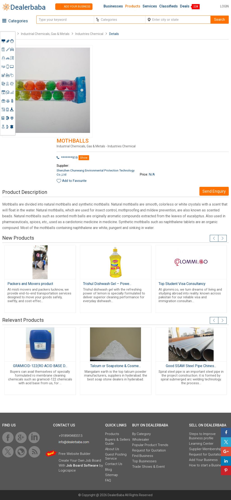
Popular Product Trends (150, 445)
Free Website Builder (74, 454)
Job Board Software (82, 465)
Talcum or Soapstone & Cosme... (115, 366)
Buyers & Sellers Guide (117, 442)
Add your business (72, 6)
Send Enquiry (214, 191)
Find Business (142, 456)
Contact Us (113, 464)
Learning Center (201, 444)
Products (132, 6)
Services (150, 6)
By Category (141, 434)
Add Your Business (203, 460)
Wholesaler (140, 440)
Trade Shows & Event (148, 467)
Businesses (113, 6)
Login (224, 6)
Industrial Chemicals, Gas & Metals (45, 34)
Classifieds (168, 6)
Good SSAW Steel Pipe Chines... (191, 366)
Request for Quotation (149, 450)
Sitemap (111, 475)
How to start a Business (207, 465)
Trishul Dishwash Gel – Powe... (107, 284)
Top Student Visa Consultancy (182, 284)
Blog (108, 470)
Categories (15, 21)
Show (84, 157)
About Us (112, 449)
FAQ (108, 480)
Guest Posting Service (116, 456)
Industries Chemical (89, 34)
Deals (184, 6)
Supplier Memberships (206, 449)
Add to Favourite (74, 181)
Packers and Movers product (30, 284)
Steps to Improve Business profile (202, 436)
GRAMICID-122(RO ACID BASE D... (40, 366)
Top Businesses (144, 461)
